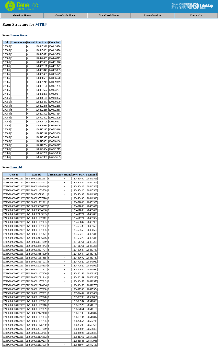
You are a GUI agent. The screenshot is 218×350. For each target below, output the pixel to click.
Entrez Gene (18, 35)
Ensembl (16, 167)
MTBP (41, 24)
